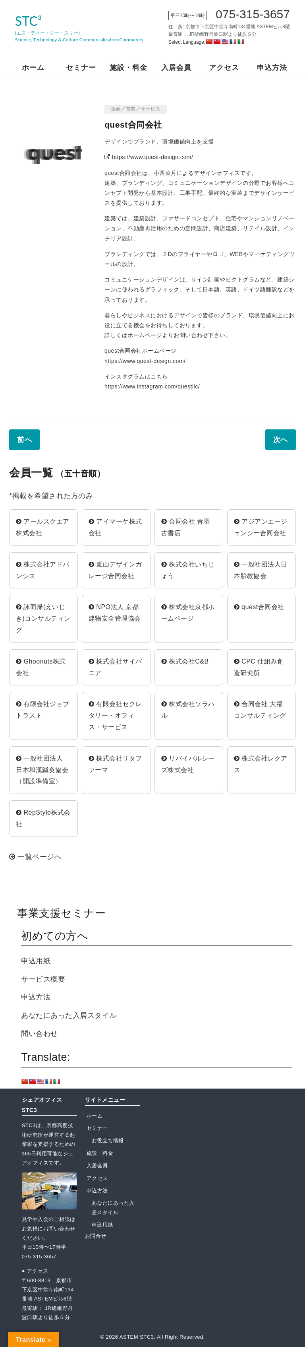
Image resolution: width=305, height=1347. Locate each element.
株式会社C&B (185, 661)
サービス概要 (43, 979)
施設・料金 (128, 68)
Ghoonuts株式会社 (41, 667)
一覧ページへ (35, 857)
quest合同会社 (259, 607)
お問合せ (95, 1236)
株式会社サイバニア (115, 667)
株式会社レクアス (261, 764)
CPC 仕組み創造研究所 (259, 667)
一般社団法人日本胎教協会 (261, 570)
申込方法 (272, 68)
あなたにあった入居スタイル (69, 1015)
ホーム (33, 68)
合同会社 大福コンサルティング (260, 710)
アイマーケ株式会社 (115, 527)
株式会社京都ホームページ (188, 613)
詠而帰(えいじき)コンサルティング (43, 618)
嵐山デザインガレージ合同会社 (115, 570)
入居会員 (176, 68)
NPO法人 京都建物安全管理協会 (115, 613)
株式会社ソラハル (188, 710)
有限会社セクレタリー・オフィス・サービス (115, 715)
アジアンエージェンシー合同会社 (261, 527)
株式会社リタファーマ (115, 764)
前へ (24, 440)
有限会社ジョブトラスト (42, 710)
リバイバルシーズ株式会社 (188, 764)
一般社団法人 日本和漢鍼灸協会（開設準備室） (42, 770)
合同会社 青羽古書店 (185, 527)
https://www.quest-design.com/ (148, 157)
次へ (280, 440)
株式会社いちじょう (188, 570)
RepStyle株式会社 (43, 818)
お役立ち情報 (108, 1140)
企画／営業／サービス (135, 109)
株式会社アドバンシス (42, 570)
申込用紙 (35, 961)
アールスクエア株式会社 (42, 527)
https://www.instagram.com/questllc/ (152, 386)
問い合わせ (39, 1034)
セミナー (81, 68)
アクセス (224, 68)
